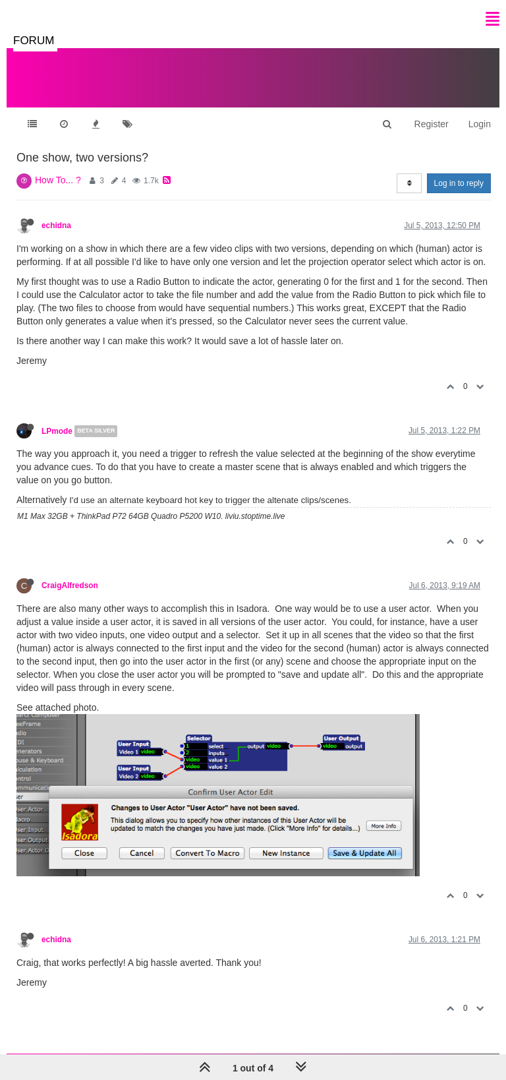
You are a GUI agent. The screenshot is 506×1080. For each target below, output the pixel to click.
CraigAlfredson (70, 585)
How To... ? (58, 180)
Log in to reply (459, 183)
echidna (56, 225)
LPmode (57, 431)
